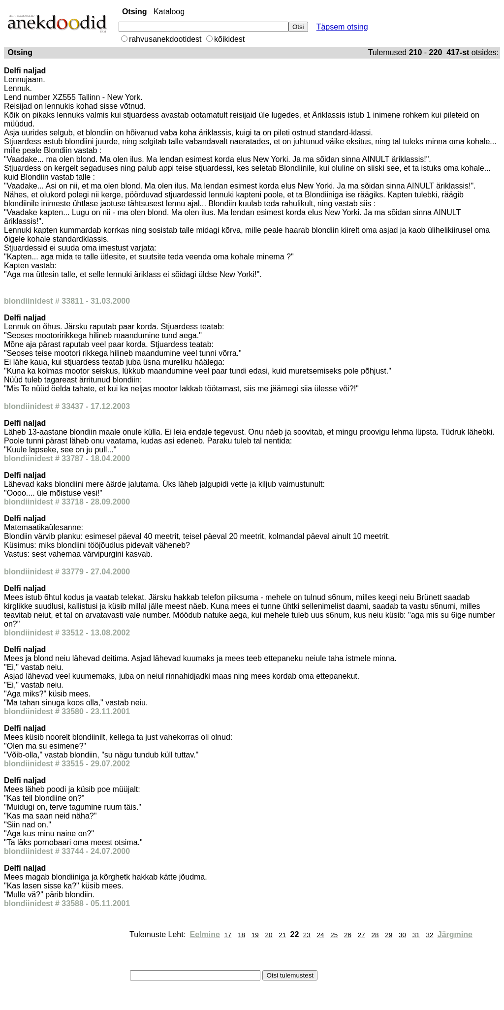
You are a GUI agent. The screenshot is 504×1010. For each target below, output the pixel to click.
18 (241, 935)
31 (416, 935)
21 (282, 935)
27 (361, 935)
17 (227, 935)
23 (307, 935)
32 (429, 935)
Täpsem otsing (342, 27)
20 (269, 935)
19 (255, 935)
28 (375, 935)
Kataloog (169, 11)
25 (334, 935)
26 (347, 935)
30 (402, 935)
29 (388, 935)
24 (320, 935)
